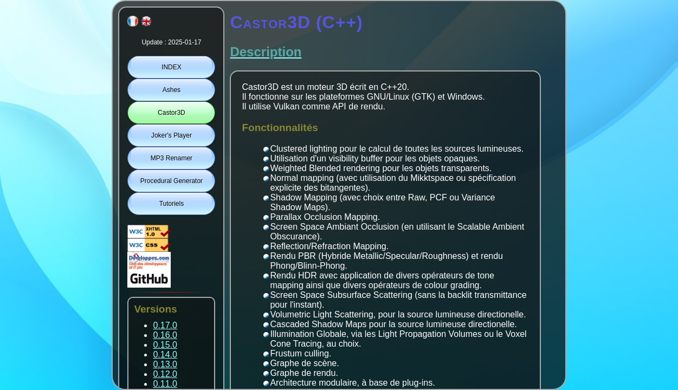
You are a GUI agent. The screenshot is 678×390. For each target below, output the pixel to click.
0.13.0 (165, 364)
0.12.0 (165, 374)
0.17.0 (165, 325)
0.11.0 (165, 383)
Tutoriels (171, 203)
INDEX (172, 67)
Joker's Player (171, 135)
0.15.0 (165, 344)
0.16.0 (165, 335)
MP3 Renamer (171, 158)
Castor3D (171, 112)
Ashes (171, 90)
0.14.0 (165, 354)
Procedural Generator (171, 181)
